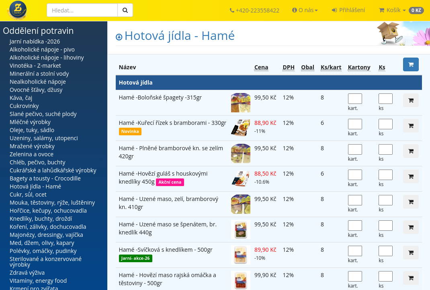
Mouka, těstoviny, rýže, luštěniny (52, 202)
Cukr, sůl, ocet (28, 194)
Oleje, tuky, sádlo (32, 130)
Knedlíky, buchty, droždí (41, 218)
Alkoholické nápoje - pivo (42, 49)
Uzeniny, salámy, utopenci (44, 138)
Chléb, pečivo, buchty (37, 162)
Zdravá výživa (27, 272)
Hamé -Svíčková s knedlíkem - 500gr (166, 249)
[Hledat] (82, 10)
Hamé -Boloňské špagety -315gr (160, 97)
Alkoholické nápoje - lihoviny (47, 57)
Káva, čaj (21, 98)
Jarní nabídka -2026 (35, 41)
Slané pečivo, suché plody (43, 114)
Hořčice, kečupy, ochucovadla (48, 210)
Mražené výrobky (32, 146)
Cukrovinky (24, 106)
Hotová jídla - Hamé (35, 186)
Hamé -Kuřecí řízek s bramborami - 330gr (173, 122)
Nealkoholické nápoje (38, 81)
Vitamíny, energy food (38, 280)
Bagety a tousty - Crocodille (45, 178)
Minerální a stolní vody (39, 73)
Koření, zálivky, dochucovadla (48, 226)
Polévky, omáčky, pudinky (43, 251)
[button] (305, 10)
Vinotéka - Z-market (35, 65)
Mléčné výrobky (30, 122)
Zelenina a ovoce (31, 154)
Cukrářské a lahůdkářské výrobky (53, 170)
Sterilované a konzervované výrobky (46, 261)
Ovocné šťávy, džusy (36, 89)
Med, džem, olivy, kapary (42, 242)
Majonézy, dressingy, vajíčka (46, 234)
